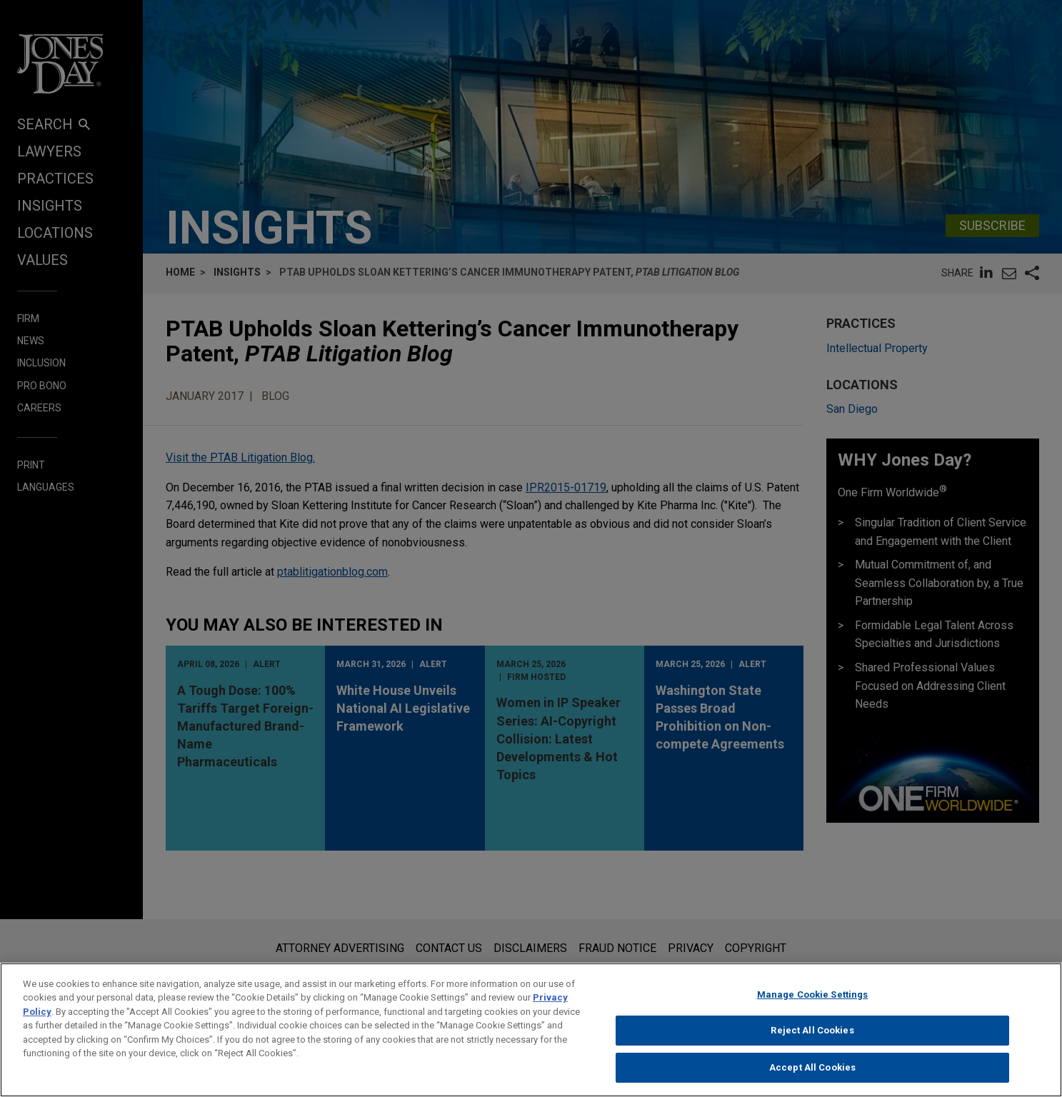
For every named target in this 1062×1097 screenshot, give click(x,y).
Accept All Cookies (812, 1081)
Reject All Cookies (812, 1045)
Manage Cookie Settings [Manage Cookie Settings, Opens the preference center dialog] (812, 1008)
